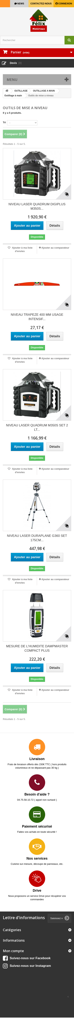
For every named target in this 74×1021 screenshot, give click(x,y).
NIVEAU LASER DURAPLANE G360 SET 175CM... (37, 538)
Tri (4, 122)
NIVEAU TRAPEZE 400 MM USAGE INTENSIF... (37, 317)
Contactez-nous (41, 3)
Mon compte (13, 951)
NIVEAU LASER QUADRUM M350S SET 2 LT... (37, 428)
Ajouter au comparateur (55, 247)
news (20, 3)
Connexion (65, 3)
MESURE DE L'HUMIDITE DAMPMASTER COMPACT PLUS (37, 648)
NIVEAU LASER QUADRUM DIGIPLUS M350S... (37, 206)
